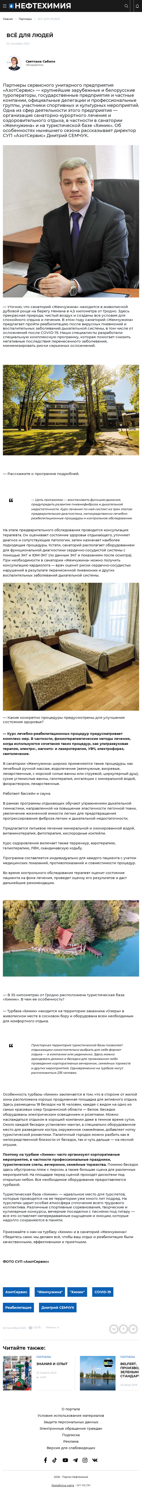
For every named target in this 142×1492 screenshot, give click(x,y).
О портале (71, 1409)
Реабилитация (18, 1307)
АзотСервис (16, 1292)
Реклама (70, 1442)
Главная (8, 19)
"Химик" (77, 1292)
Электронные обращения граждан (70, 1429)
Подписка (71, 1435)
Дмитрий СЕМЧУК (57, 1307)
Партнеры (25, 19)
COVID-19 (103, 1292)
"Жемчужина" (50, 1292)
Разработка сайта (63, 1485)
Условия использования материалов (71, 1416)
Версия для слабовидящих (71, 1448)
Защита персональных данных (71, 1422)
